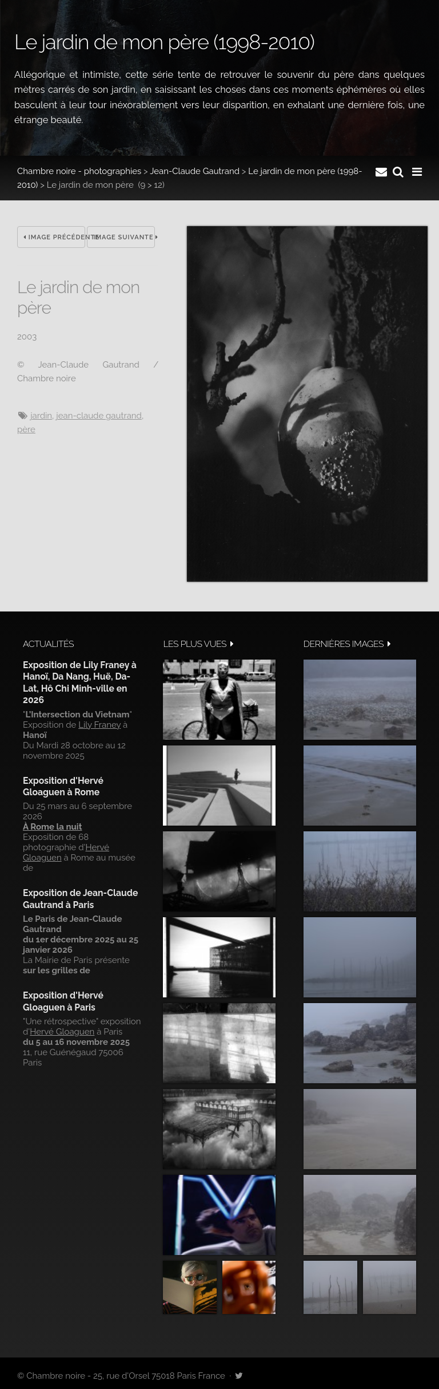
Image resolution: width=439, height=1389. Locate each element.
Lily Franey (99, 725)
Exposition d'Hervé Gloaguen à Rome (63, 786)
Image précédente (54, 237)
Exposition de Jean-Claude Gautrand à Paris (80, 898)
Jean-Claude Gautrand (195, 171)
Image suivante (124, 237)
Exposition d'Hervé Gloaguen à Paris (63, 1001)
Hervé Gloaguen (62, 1032)
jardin (41, 416)
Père (26, 429)
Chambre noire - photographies (79, 171)
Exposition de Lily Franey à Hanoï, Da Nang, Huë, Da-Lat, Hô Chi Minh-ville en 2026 (80, 682)
